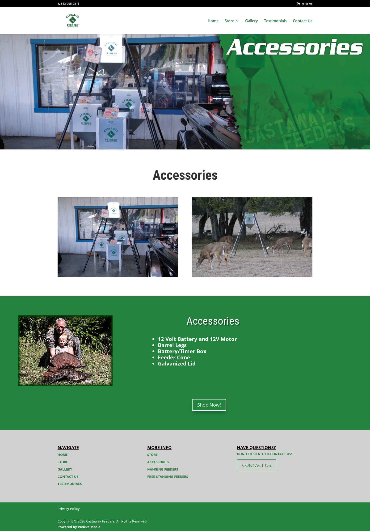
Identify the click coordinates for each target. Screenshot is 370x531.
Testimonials (275, 21)
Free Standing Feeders (167, 476)
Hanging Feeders (162, 469)
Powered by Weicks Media (79, 527)
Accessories (158, 462)
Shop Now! (209, 405)
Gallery (251, 21)
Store (229, 21)
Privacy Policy (69, 508)
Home (213, 21)
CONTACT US (256, 465)
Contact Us (302, 21)
